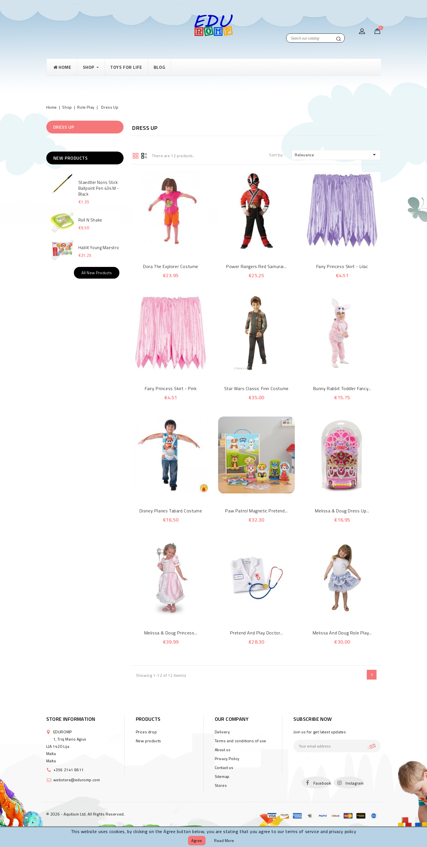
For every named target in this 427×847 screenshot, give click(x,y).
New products (148, 741)
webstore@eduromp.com (76, 780)
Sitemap (222, 776)
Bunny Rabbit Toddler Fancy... (342, 388)
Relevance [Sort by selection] (336, 154)
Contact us (224, 767)
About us (223, 750)
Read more (224, 840)
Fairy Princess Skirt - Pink (170, 388)
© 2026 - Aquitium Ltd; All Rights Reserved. (85, 814)
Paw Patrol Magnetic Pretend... (256, 510)
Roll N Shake (90, 220)
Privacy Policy (227, 758)
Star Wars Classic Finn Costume (256, 388)
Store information (70, 719)
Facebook (322, 783)
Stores (221, 785)
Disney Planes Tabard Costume (170, 510)
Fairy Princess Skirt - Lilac (342, 266)
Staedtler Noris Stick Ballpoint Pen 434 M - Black (98, 188)
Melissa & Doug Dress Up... (342, 510)
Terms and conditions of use (240, 741)
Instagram (354, 783)
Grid (135, 155)
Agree (196, 840)
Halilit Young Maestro (98, 247)
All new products (96, 273)
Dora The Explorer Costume (170, 266)
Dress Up (63, 127)
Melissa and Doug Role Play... (342, 632)
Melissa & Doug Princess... (170, 632)
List (144, 155)
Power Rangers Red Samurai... (256, 266)
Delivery (222, 732)
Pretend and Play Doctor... (256, 632)
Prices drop (146, 732)
